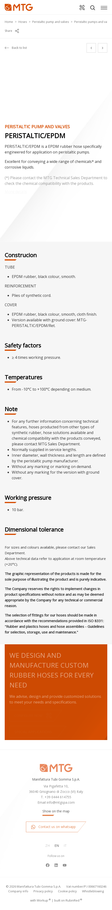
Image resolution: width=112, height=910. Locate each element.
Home (9, 22)
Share (12, 31)
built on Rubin (68, 900)
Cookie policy (67, 891)
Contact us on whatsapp (53, 826)
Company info (18, 891)
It (65, 845)
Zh (47, 845)
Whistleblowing (93, 891)
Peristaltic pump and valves (50, 22)
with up (40, 900)
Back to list (16, 47)
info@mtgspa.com (61, 802)
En (56, 845)
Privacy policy (43, 891)
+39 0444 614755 (58, 797)
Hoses (22, 22)
